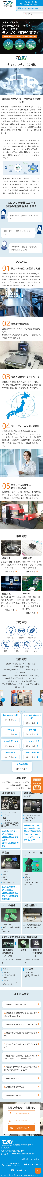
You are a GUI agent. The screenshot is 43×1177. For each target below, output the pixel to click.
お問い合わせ (19, 1128)
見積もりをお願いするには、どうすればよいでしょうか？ (20, 1014)
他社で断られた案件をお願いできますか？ (20, 1034)
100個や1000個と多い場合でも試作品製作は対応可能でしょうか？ (20, 1068)
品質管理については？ (14, 1087)
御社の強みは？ (11, 1078)
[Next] (40, 700)
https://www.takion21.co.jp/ (23, 1154)
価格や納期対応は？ (13, 1095)
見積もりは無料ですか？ (15, 1004)
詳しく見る (11, 571)
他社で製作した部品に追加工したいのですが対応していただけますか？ (20, 1057)
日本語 (28, 14)
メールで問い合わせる (28, 9)
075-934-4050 (19, 1121)
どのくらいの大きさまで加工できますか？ (20, 1045)
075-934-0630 (20, 1114)
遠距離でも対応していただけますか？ (20, 1024)
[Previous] (3, 700)
